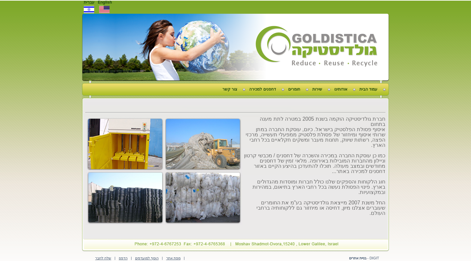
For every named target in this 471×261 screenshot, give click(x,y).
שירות (317, 89)
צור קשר (229, 89)
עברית (89, 2)
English (105, 2)
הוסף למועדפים (147, 258)
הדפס (123, 258)
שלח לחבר (103, 258)
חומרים (294, 89)
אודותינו (340, 89)
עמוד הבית (368, 89)
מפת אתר (173, 258)
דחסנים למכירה (262, 89)
